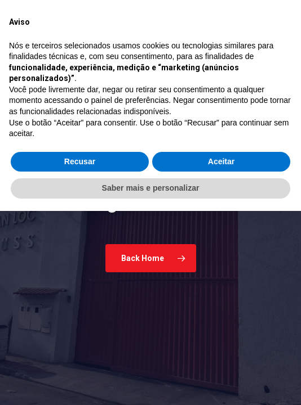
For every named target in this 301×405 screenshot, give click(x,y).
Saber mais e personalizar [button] (151, 381)
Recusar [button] (79, 355)
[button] (277, 62)
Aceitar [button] (221, 355)
